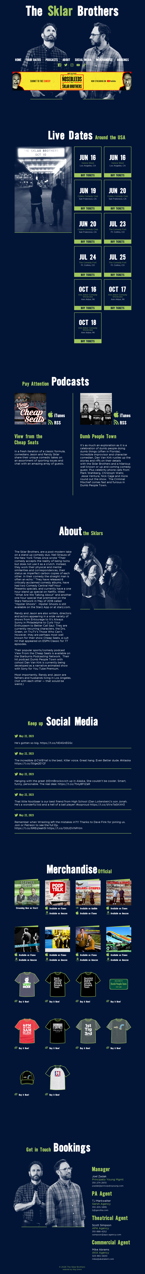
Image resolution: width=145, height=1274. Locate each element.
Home (18, 60)
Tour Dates (33, 60)
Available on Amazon (58, 913)
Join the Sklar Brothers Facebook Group (59, 64)
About (66, 60)
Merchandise (104, 60)
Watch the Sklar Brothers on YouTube (78, 64)
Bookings (123, 60)
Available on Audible (88, 908)
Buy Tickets (88, 175)
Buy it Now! (24, 1001)
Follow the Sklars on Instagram (72, 64)
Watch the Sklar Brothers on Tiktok (84, 64)
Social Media (83, 60)
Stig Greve (77, 1269)
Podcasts (52, 60)
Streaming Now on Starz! (27, 908)
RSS (57, 422)
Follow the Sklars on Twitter (65, 64)
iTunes (59, 415)
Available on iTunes (58, 908)
